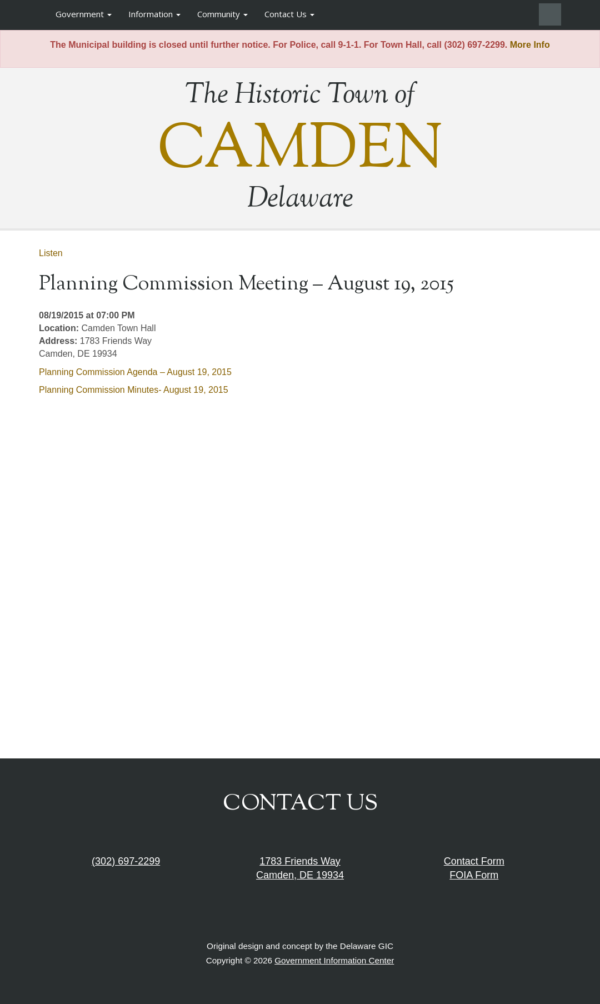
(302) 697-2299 (126, 861)
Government (84, 13)
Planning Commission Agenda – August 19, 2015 (135, 372)
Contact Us (289, 13)
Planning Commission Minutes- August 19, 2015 (133, 389)
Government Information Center (334, 960)
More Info (530, 44)
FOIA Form (473, 875)
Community (222, 13)
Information (154, 13)
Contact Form (474, 861)
